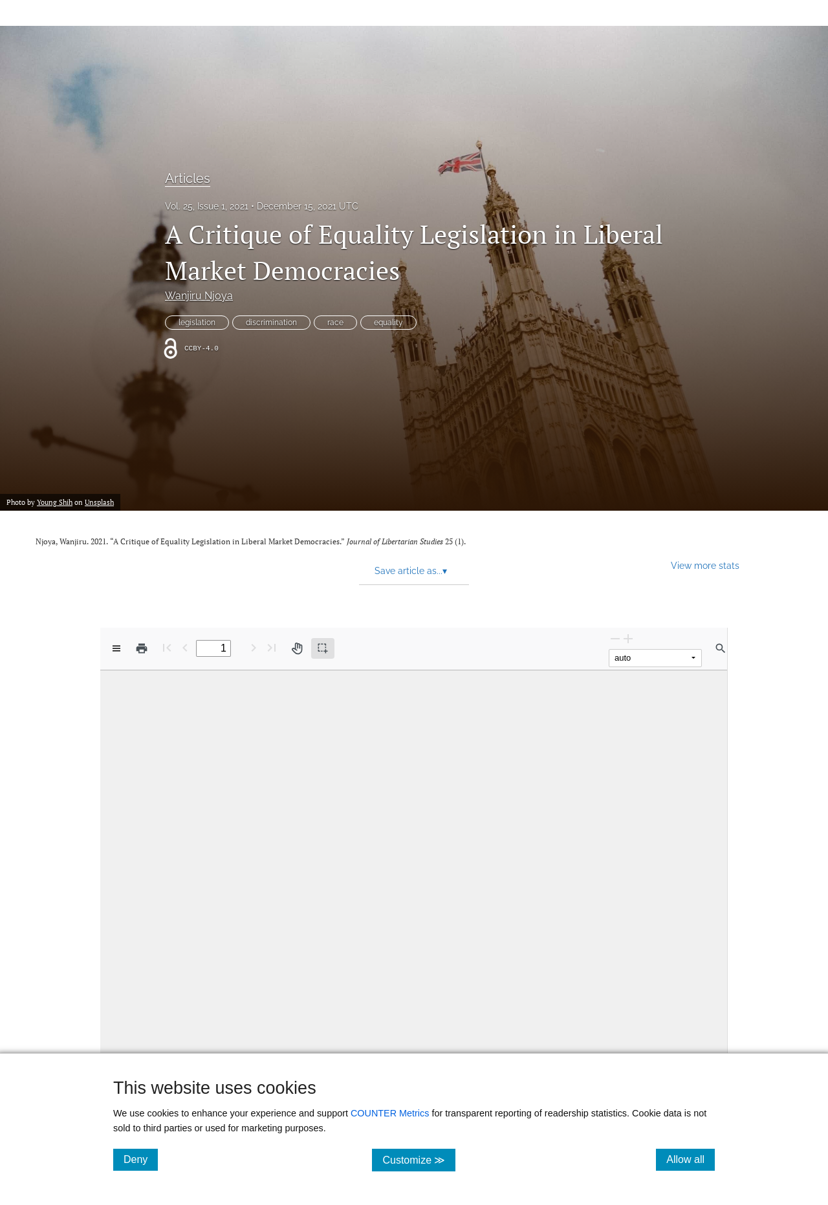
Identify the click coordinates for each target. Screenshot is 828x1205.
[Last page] (271, 647)
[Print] (141, 648)
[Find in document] (720, 648)
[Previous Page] (185, 647)
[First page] (167, 647)
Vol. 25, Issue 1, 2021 (206, 206)
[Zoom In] (628, 638)
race (335, 322)
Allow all (690, 1159)
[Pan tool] (297, 648)
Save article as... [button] (411, 571)
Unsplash (99, 502)
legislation (197, 322)
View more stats (705, 565)
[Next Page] (253, 647)
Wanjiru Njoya (199, 296)
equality (388, 322)
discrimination (271, 322)
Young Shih (54, 502)
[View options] (116, 648)
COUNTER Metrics (390, 1113)
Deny (141, 1159)
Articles (187, 178)
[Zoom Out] (615, 638)
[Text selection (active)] (322, 648)
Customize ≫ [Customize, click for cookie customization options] (418, 1159)
